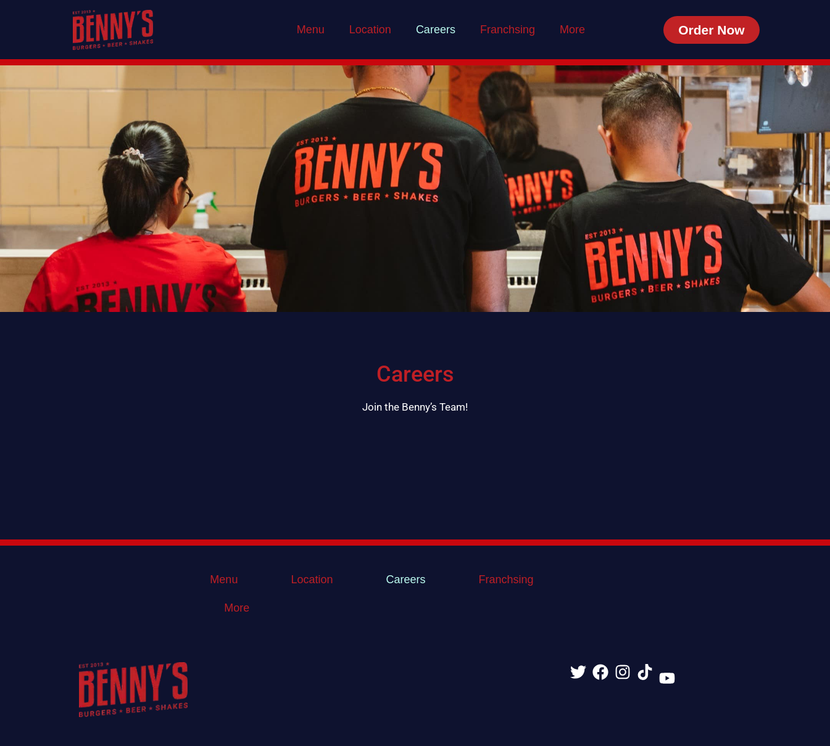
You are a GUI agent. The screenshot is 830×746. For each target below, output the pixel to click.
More (572, 29)
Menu (311, 29)
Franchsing (507, 29)
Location (370, 29)
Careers (435, 29)
